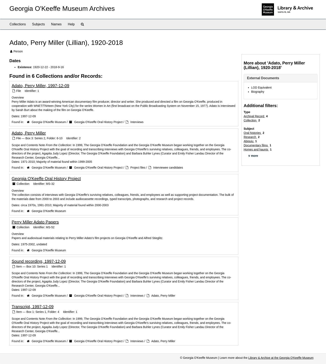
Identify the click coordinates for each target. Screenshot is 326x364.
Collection (250, 120)
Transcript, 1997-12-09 (33, 306)
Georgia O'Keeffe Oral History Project (98, 122)
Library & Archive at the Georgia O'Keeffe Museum (281, 357)
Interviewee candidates (168, 167)
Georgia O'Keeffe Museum (49, 122)
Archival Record (254, 116)
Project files (137, 167)
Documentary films (256, 145)
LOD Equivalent (261, 87)
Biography (257, 91)
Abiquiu (249, 141)
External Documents (263, 78)
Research (250, 137)
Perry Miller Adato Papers (35, 222)
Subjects (38, 24)
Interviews (136, 122)
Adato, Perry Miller (29, 133)
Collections (18, 24)
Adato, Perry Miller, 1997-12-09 (40, 85)
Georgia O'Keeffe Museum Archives (62, 8)
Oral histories (253, 132)
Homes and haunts (256, 149)
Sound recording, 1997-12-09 (39, 261)
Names (56, 24)
